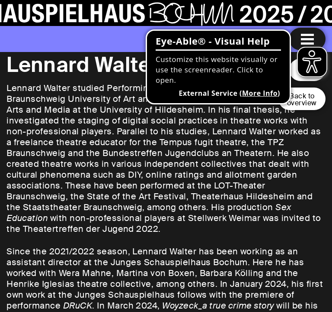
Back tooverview (302, 99)
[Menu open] (307, 39)
